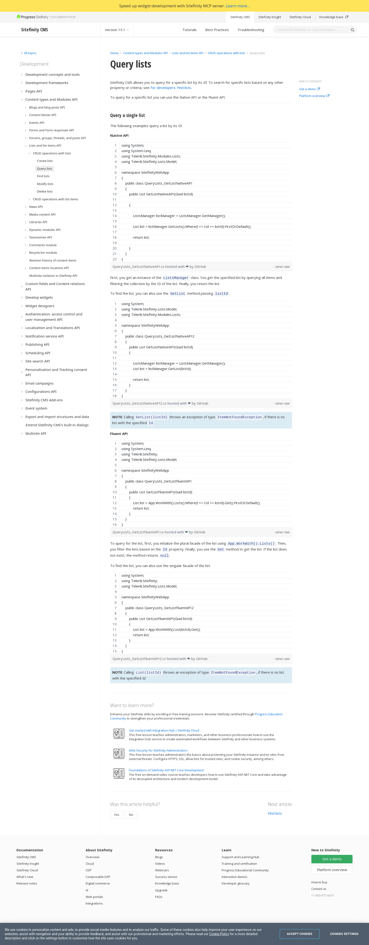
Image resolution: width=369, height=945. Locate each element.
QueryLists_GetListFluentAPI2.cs (139, 653)
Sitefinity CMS (240, 17)
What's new (24, 871)
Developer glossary (236, 878)
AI (87, 884)
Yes (116, 809)
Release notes (26, 878)
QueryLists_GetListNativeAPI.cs (138, 266)
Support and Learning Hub (240, 851)
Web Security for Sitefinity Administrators (158, 745)
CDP (89, 864)
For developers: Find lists (170, 87)
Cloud (90, 858)
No (131, 809)
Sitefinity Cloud (300, 17)
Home (114, 53)
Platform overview (314, 96)
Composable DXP (98, 871)
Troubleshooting (250, 29)
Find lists (275, 807)
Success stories (166, 871)
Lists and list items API (187, 53)
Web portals (94, 891)
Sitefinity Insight (269, 17)
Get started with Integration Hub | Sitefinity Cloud (164, 725)
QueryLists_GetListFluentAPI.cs (138, 529)
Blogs (159, 851)
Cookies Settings (344, 934)
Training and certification (239, 858)
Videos (160, 858)
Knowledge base (333, 17)
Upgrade (161, 884)
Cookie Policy (219, 934)
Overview (92, 851)
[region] (201, 201)
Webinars (162, 864)
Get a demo (309, 89)
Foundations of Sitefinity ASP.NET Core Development (166, 764)
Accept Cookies (299, 934)
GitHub (200, 266)
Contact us (318, 883)
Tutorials (189, 29)
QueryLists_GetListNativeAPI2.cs (140, 401)
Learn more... (238, 5)
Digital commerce (98, 878)
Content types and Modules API (145, 53)
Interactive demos (234, 871)
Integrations (94, 898)
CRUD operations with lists (226, 53)
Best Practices (217, 29)
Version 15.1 (117, 29)
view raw (282, 266)
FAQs (158, 891)
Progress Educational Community (245, 864)
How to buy (319, 876)
